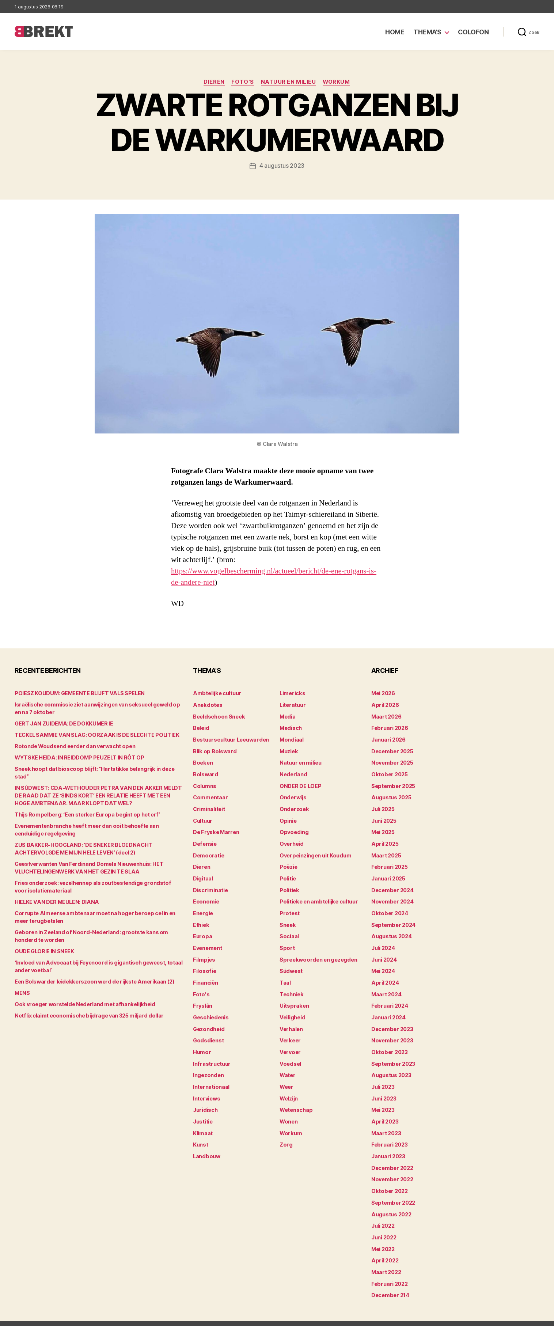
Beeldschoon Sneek (218, 716)
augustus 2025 (390, 795)
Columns (204, 784)
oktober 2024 (388, 908)
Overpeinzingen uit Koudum (314, 852)
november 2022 (391, 1169)
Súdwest (291, 965)
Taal (285, 976)
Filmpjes (204, 954)
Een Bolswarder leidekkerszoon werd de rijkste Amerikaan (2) (91, 974)
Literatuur (292, 704)
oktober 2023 (388, 1044)
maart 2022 (386, 1260)
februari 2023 (388, 1135)
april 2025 (384, 840)
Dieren (213, 82)
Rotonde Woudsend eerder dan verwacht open (73, 746)
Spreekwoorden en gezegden (316, 954)
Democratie (208, 852)
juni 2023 (383, 1090)
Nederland (293, 772)
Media (287, 716)
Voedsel (290, 1056)
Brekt (41, 1317)
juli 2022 (382, 1214)
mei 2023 (383, 1101)
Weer (286, 1078)
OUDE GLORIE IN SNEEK (43, 943)
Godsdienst (208, 1033)
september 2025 (392, 784)
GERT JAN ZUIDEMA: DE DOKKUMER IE (62, 723)
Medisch (290, 727)
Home (394, 32)
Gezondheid (208, 1022)
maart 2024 (386, 988)
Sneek (288, 920)
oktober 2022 (388, 1180)
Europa (202, 931)
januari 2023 (388, 1146)
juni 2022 (383, 1226)
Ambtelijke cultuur (216, 693)
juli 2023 (382, 1078)
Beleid (201, 727)
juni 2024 (383, 954)
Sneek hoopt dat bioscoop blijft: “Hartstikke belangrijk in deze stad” (98, 769)
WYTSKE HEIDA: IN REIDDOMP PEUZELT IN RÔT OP (77, 757)
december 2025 (392, 750)
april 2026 (384, 704)
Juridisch (205, 1101)
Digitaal (203, 874)
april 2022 (384, 1248)
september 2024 (392, 920)
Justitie (202, 1112)
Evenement (207, 942)
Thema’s (427, 32)
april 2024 (384, 976)
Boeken (202, 761)
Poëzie (288, 863)
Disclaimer (468, 1317)
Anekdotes (207, 704)
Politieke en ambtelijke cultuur (318, 897)
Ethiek (201, 920)
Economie (206, 897)
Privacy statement (516, 1317)
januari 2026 (388, 738)
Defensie (204, 840)
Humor (201, 1044)
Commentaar (210, 795)
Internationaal (211, 1078)
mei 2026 (383, 693)
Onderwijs (293, 795)
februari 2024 (389, 999)
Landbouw (206, 1146)
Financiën (205, 976)
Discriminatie (210, 886)
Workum (337, 82)
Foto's (242, 82)
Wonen (288, 1112)
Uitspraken (293, 999)
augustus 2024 (391, 931)
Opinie (288, 818)
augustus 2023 (390, 1067)
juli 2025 (382, 806)
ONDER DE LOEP (300, 784)
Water (287, 1067)
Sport (287, 942)
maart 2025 (386, 852)
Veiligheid (292, 1010)
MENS (22, 985)
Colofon (473, 32)
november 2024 (391, 897)
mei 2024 (383, 965)
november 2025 (391, 761)
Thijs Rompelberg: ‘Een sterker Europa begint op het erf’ (84, 807)
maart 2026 (386, 716)
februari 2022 (388, 1271)
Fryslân (202, 999)
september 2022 (392, 1192)
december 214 (390, 1282)
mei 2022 (383, 1237)
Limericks (292, 693)
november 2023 (391, 1033)
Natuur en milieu (288, 82)
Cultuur (202, 818)
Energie (202, 908)
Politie (288, 874)
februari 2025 (388, 863)
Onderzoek (293, 806)
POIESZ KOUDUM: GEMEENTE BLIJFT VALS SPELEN (77, 693)
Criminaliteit (209, 806)
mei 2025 (383, 829)
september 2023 (392, 1056)
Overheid (291, 840)
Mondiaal (291, 738)
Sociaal (289, 931)
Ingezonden (208, 1067)
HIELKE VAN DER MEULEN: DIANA (55, 894)
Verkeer (289, 1033)
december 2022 (392, 1158)
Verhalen (291, 1022)
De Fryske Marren (215, 829)
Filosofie (204, 965)
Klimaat (203, 1124)
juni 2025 (383, 818)
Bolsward (205, 772)
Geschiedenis (210, 1010)
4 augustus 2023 (281, 166)
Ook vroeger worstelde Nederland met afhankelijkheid (82, 996)
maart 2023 (386, 1124)
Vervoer (289, 1044)
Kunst (200, 1135)
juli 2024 (383, 942)
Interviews (206, 1090)
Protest (289, 908)
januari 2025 (388, 874)
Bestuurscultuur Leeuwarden (230, 738)
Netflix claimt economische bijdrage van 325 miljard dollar (87, 1008)
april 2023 (384, 1112)
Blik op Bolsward (214, 750)
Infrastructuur (211, 1056)
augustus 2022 (390, 1203)
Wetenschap (296, 1101)
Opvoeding (293, 829)
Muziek (288, 750)
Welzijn (289, 1090)
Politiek (289, 886)
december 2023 (392, 1022)
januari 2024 (388, 1010)
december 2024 (392, 886)
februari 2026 (389, 727)
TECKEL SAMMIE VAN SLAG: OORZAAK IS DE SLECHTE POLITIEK (94, 735)
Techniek (291, 988)
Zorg (286, 1135)
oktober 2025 (388, 772)
